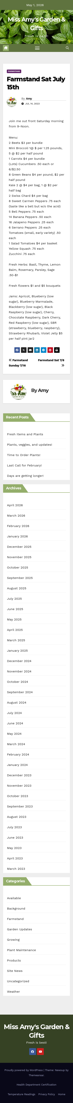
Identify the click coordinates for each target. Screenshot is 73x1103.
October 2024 (17, 682)
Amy (29, 98)
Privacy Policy (46, 1094)
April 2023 (15, 858)
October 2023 (17, 796)
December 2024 (19, 661)
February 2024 (18, 754)
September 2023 (20, 806)
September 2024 (20, 692)
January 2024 (17, 765)
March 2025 (16, 640)
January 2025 (17, 650)
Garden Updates (19, 929)
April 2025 (15, 630)
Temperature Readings (21, 1094)
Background (16, 908)
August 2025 (16, 588)
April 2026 (15, 505)
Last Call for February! (24, 465)
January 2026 (17, 536)
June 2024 (15, 723)
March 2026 (16, 515)
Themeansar (36, 1075)
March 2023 (16, 869)
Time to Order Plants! (23, 455)
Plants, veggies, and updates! (29, 444)
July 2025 (14, 598)
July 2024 (14, 713)
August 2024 (16, 702)
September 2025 (20, 578)
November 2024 (19, 671)
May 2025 (14, 619)
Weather (13, 991)
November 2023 (19, 785)
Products (14, 960)
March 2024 (16, 744)
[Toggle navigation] (37, 48)
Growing (13, 940)
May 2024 (14, 734)
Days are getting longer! (25, 476)
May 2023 (14, 848)
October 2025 (17, 567)
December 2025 (19, 547)
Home (61, 1094)
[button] (67, 48)
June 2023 (15, 837)
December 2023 (19, 775)
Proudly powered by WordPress (24, 1070)
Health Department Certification (36, 1084)
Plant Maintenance (21, 950)
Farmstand (14, 71)
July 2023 (14, 827)
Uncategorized (18, 981)
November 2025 (19, 557)
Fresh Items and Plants (25, 434)
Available (14, 898)
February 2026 (18, 526)
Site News (15, 971)
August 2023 (16, 817)
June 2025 (15, 609)
